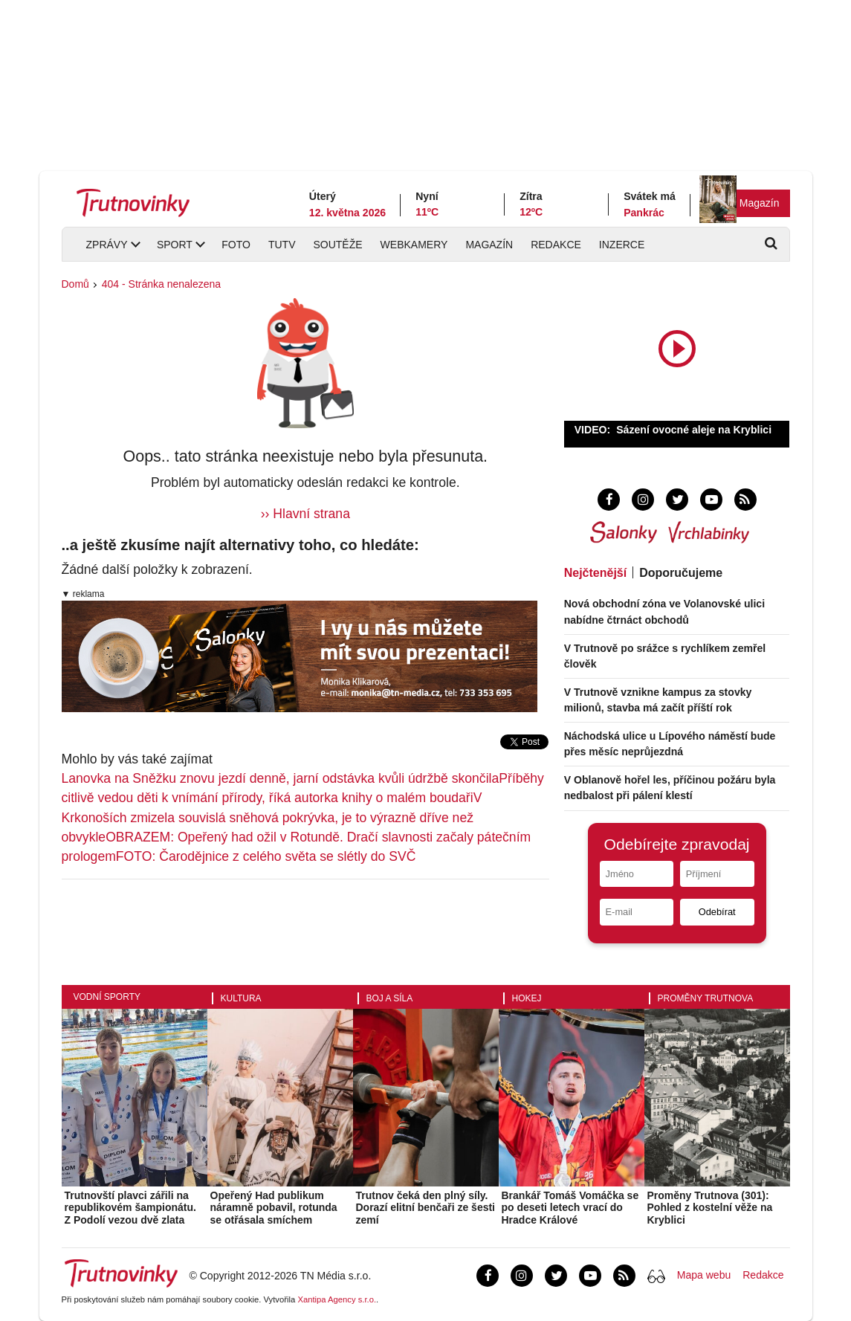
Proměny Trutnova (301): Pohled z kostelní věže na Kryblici (710, 1208)
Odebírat (717, 911)
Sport (174, 245)
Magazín (760, 203)
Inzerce (621, 245)
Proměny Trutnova (706, 998)
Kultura (241, 998)
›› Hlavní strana (305, 513)
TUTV (282, 245)
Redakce (556, 245)
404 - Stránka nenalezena (161, 284)
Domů (75, 284)
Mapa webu (704, 1275)
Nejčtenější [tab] (595, 572)
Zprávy (107, 245)
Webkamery (414, 245)
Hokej (527, 998)
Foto (235, 245)
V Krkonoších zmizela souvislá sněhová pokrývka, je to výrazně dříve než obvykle (272, 817)
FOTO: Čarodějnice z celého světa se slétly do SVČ (266, 856)
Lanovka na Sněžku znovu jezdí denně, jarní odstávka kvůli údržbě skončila (280, 778)
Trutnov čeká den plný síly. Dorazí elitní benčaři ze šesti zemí (426, 1208)
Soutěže (337, 245)
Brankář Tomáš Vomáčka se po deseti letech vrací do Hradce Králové (570, 1208)
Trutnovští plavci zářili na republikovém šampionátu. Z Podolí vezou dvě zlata (130, 1208)
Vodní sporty (107, 997)
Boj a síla (389, 998)
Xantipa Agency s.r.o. (336, 1299)
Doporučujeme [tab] (680, 572)
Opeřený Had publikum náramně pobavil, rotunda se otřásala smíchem (273, 1208)
